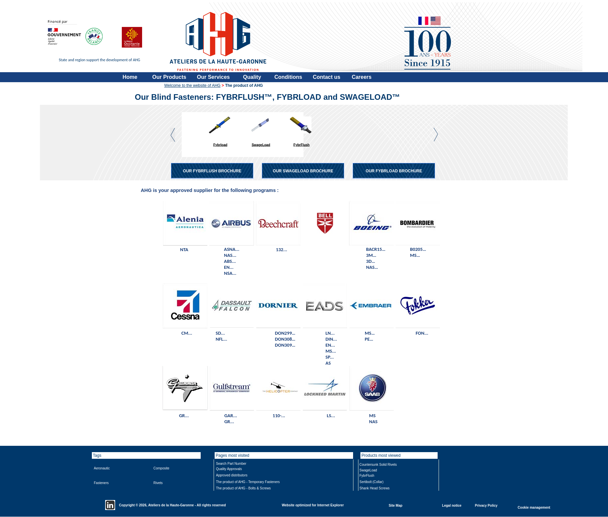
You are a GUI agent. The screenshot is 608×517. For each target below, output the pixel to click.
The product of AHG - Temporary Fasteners (248, 482)
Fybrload (220, 144)
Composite (161, 468)
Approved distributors (232, 475)
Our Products (169, 77)
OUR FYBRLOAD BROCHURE (394, 171)
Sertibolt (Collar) (371, 482)
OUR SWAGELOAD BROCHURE (303, 171)
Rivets (158, 483)
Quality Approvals (229, 469)
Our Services (213, 77)
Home (129, 77)
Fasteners (101, 483)
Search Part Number (231, 463)
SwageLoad (261, 144)
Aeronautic (102, 468)
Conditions (288, 77)
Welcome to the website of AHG (192, 85)
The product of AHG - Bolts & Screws (243, 488)
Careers (362, 77)
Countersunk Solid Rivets (378, 464)
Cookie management (534, 507)
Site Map (395, 505)
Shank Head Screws (374, 488)
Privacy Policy (486, 505)
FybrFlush (301, 144)
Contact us (326, 77)
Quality (252, 77)
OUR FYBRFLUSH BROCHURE (212, 171)
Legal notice (451, 505)
